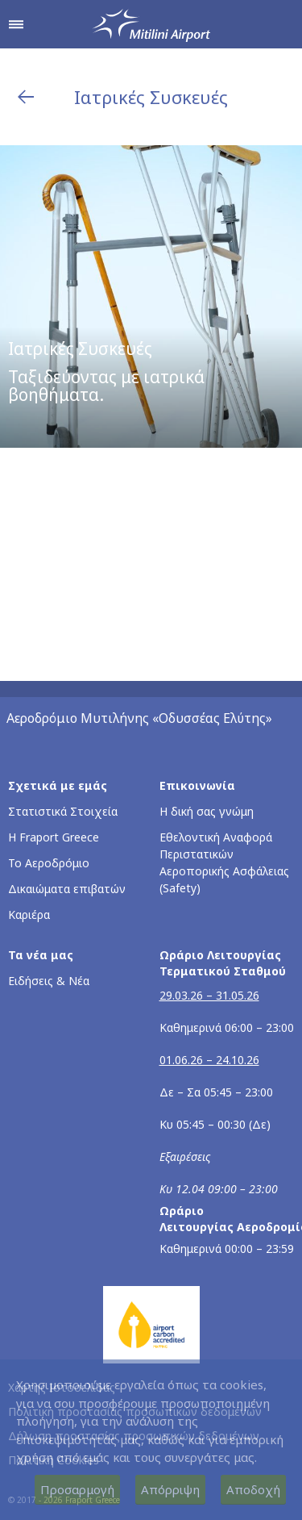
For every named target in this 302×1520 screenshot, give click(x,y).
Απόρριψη (170, 1489)
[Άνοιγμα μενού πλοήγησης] (16, 24)
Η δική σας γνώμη (206, 811)
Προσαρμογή (77, 1489)
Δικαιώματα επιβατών (67, 888)
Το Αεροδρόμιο (48, 863)
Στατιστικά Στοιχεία (63, 811)
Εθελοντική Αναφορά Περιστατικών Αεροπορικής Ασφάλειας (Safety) (224, 862)
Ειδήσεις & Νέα (48, 980)
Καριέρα (29, 914)
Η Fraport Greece (53, 837)
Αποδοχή (253, 1489)
